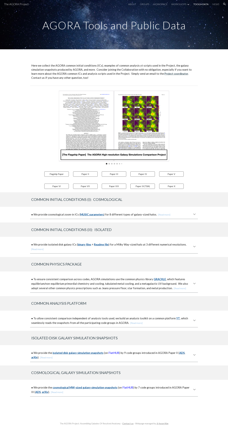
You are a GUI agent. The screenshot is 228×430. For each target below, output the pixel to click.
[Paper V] (171, 174)
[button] (224, 4)
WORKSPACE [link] (160, 4)
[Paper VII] (85, 186)
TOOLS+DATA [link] (201, 4)
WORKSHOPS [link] (178, 4)
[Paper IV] (143, 174)
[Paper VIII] (114, 186)
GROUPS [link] (144, 4)
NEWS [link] (215, 4)
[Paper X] (171, 186)
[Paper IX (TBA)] (143, 186)
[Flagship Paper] (56, 174)
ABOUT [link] (132, 4)
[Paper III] (114, 174)
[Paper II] (85, 174)
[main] (114, 24)
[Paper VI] (56, 186)
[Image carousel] (114, 127)
